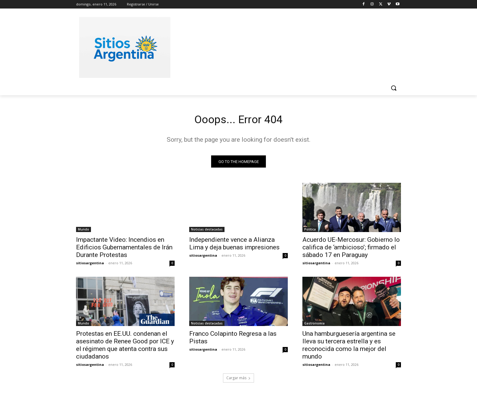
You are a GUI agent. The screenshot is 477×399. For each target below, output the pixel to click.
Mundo (83, 231)
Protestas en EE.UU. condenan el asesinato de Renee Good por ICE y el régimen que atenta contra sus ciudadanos (125, 347)
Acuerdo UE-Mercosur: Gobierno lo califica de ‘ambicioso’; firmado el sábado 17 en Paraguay (351, 249)
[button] (393, 88)
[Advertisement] (284, 46)
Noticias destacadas (207, 231)
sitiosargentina (90, 264)
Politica (310, 231)
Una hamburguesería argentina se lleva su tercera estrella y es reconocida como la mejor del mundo (348, 347)
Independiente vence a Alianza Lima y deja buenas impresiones (234, 245)
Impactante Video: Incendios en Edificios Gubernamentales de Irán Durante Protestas (124, 249)
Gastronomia (314, 325)
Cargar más (238, 379)
